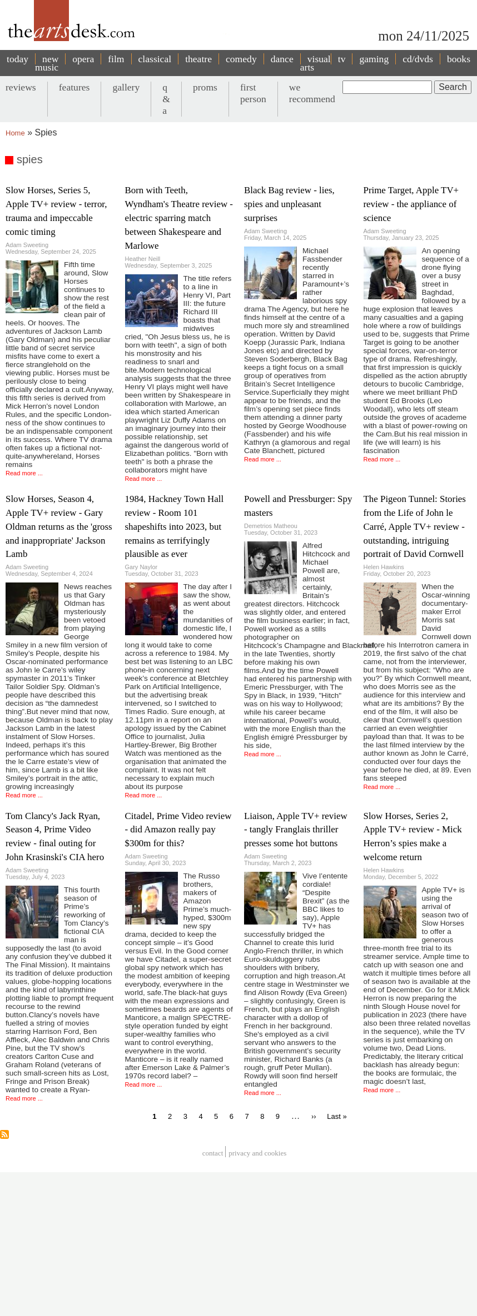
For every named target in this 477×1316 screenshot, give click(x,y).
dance (282, 58)
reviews (21, 87)
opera (83, 58)
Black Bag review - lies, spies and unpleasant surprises (289, 204)
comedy (241, 58)
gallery (126, 87)
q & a (166, 99)
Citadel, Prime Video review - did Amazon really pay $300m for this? (178, 830)
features (74, 87)
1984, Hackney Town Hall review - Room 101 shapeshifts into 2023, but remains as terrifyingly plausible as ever (174, 527)
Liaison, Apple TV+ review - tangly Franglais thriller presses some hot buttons (295, 830)
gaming (374, 58)
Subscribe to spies (4, 1134)
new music (46, 63)
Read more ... (24, 473)
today (17, 58)
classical (155, 58)
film (116, 58)
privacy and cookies (257, 1153)
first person (253, 93)
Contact (212, 1153)
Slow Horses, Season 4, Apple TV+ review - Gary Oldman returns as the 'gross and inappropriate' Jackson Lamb (59, 527)
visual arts (315, 63)
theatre (198, 58)
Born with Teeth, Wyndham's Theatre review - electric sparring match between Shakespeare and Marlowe (179, 218)
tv (342, 58)
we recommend (312, 93)
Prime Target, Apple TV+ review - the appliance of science (411, 204)
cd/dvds (418, 58)
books (458, 58)
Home (15, 133)
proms (205, 87)
